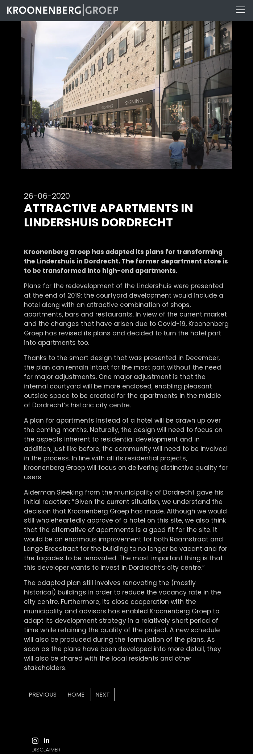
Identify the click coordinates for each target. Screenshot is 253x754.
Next (102, 694)
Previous (43, 694)
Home (75, 694)
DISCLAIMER (46, 749)
